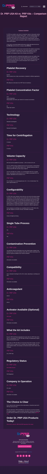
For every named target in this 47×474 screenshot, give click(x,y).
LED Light (9, 316)
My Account (25, 6)
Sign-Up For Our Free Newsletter (25, 446)
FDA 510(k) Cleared (11, 367)
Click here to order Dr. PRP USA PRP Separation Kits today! (20, 424)
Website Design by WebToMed (23, 462)
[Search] (39, 6)
